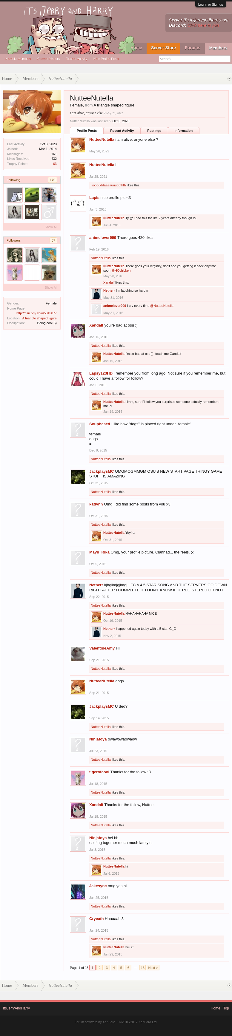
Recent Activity (76, 59)
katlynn (96, 504)
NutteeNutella (101, 139)
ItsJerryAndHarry (16, 1008)
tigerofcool (99, 772)
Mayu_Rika (99, 552)
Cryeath (96, 918)
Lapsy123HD (101, 373)
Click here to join (203, 25)
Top (226, 1008)
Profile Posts (87, 130)
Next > (153, 967)
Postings (154, 130)
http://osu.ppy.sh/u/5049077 (36, 313)
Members (218, 48)
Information (184, 130)
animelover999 (102, 237)
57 (53, 240)
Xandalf (108, 282)
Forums (192, 47)
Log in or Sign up (210, 4)
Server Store (163, 47)
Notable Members (18, 59)
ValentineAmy (102, 648)
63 (55, 164)
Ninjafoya (98, 739)
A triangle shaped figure (39, 318)
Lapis (94, 197)
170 (52, 180)
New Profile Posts (106, 59)
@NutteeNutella (161, 305)
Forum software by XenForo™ (116, 1022)
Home (136, 47)
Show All (51, 227)
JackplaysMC (101, 471)
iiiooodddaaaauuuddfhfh (108, 185)
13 (143, 967)
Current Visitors (48, 59)
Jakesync (98, 886)
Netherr (109, 290)
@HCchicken (120, 270)
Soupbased (99, 424)
